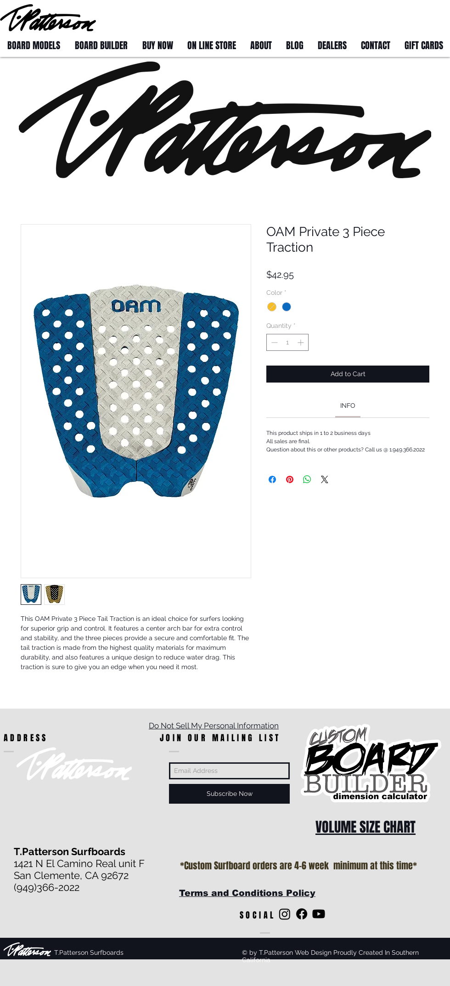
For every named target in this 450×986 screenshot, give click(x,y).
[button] (432, 17)
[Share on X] (324, 479)
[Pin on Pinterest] (289, 479)
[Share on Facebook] (272, 479)
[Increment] (301, 342)
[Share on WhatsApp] (307, 479)
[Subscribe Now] (229, 794)
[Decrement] (273, 342)
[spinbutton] (287, 342)
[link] (347, 405)
